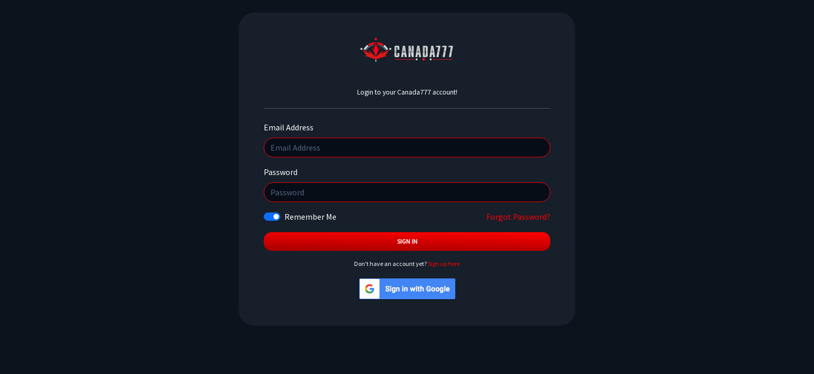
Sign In (407, 241)
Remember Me (310, 216)
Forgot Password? (518, 216)
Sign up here (444, 264)
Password (280, 172)
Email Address (289, 127)
